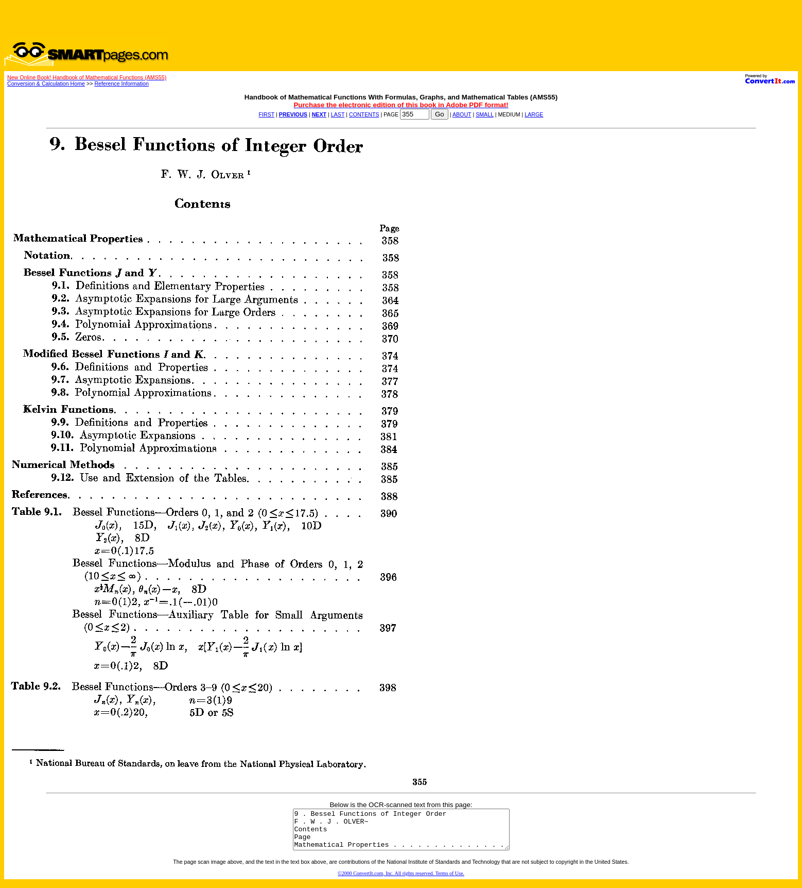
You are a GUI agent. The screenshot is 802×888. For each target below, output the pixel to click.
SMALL (485, 114)
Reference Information (121, 83)
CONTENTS (364, 114)
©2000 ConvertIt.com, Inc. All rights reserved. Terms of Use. (401, 881)
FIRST (267, 114)
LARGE (534, 114)
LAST (337, 114)
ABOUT (462, 114)
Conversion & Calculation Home (46, 83)
